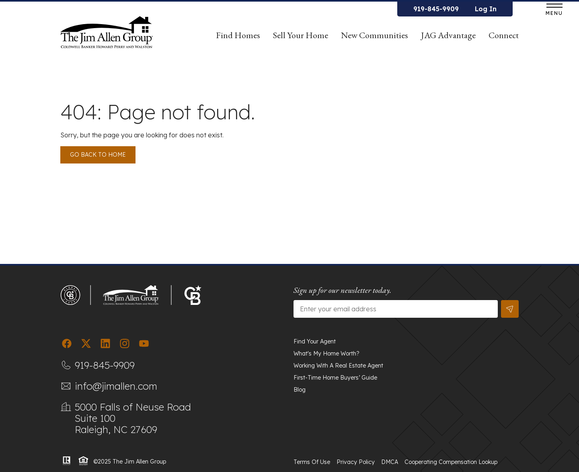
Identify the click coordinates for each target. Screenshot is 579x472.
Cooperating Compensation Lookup (450, 462)
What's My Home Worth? (326, 353)
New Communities (374, 35)
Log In (486, 9)
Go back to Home (98, 154)
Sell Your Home (300, 38)
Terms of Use (312, 462)
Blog (300, 389)
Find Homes (238, 38)
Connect (504, 35)
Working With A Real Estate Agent (338, 365)
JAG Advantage (448, 38)
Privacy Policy (356, 462)
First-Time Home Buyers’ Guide (335, 377)
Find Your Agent (315, 341)
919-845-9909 (436, 9)
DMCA (389, 462)
